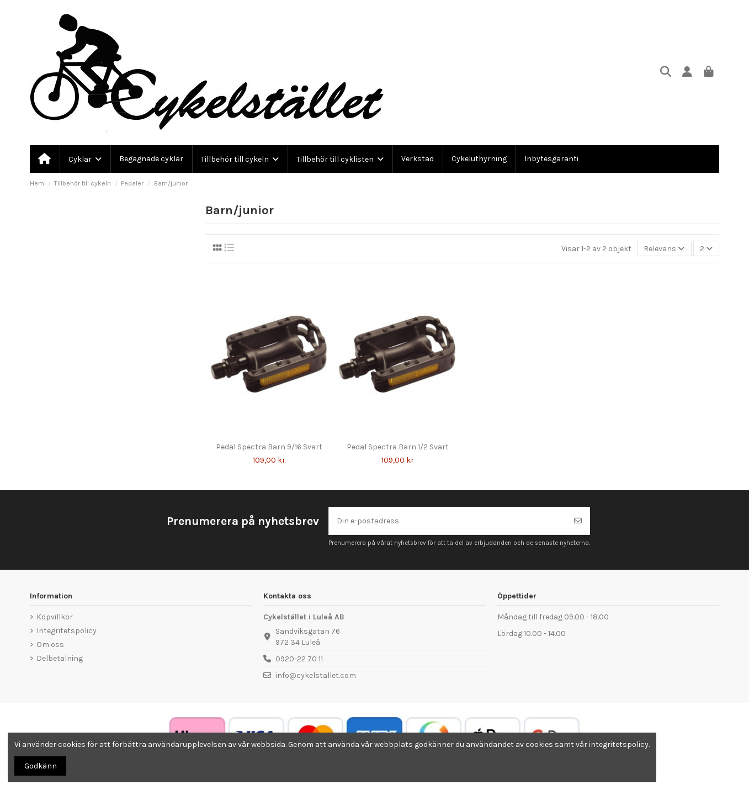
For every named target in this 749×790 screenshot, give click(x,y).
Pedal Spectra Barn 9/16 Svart (269, 447)
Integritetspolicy (66, 630)
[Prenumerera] (577, 520)
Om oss (50, 644)
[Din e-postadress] (448, 520)
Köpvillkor (54, 617)
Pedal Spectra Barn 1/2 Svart (398, 447)
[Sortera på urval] (664, 249)
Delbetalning (59, 658)
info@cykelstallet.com (315, 675)
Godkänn (40, 766)
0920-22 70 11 (299, 659)
